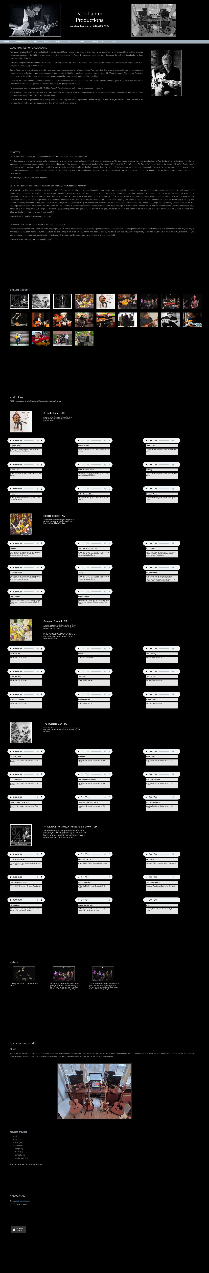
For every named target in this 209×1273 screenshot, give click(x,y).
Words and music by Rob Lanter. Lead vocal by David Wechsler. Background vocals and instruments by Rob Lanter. (162, 554)
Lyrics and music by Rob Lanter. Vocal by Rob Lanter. (94, 500)
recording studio (97, 42)
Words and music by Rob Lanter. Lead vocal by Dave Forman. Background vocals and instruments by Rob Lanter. (94, 554)
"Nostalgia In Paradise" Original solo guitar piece (25, 989)
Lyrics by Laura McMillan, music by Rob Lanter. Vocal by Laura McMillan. (94, 476)
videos (81, 42)
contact (113, 42)
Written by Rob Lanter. (94, 682)
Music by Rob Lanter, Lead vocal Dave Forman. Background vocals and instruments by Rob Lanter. (94, 603)
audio (70, 42)
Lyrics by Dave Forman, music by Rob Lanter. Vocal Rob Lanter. (26, 500)
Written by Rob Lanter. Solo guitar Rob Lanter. (26, 888)
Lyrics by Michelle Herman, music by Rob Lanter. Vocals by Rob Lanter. (26, 451)
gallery (59, 42)
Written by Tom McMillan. (26, 660)
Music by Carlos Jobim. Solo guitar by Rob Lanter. (162, 911)
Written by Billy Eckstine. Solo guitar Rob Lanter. (94, 888)
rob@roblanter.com (22, 1201)
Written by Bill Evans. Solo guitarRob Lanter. (94, 865)
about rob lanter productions (26, 42)
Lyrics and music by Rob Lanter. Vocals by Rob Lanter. (94, 451)
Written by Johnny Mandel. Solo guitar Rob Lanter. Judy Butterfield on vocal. (94, 911)
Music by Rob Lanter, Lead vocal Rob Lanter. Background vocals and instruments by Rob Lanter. (26, 603)
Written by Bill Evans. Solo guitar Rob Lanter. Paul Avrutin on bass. (26, 865)
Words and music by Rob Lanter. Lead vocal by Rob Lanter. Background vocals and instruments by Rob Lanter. (26, 554)
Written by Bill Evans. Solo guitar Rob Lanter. (162, 865)
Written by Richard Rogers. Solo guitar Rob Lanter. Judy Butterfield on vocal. (26, 911)
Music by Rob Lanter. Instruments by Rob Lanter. (26, 762)
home (6, 42)
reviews (47, 42)
